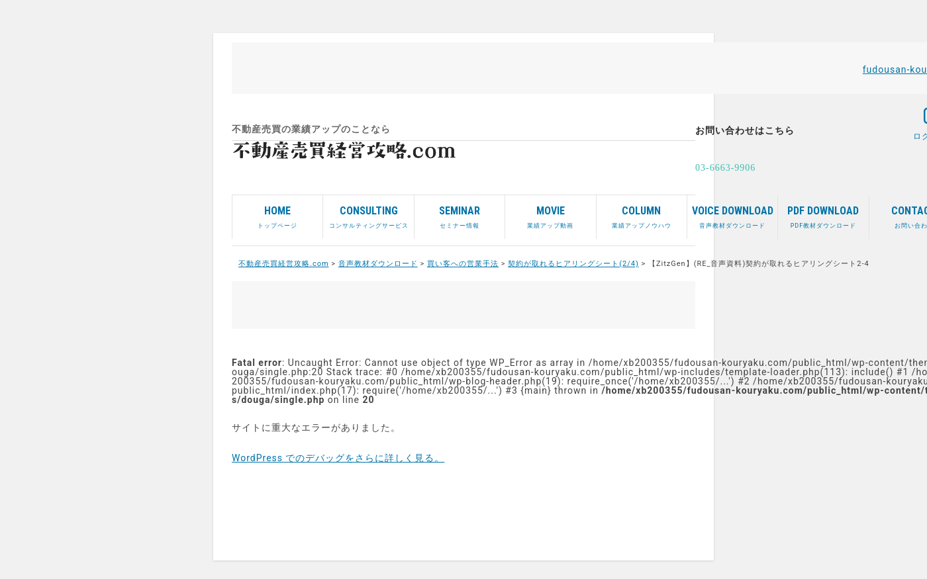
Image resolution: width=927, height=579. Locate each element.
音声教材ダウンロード (732, 212)
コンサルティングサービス (368, 212)
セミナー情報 (460, 212)
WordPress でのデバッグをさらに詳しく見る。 (338, 458)
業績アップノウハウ (642, 212)
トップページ (277, 212)
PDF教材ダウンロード (823, 212)
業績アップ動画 (550, 212)
